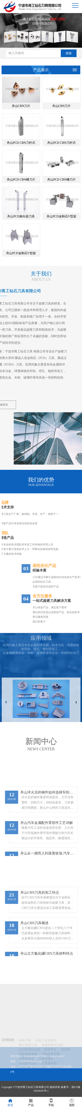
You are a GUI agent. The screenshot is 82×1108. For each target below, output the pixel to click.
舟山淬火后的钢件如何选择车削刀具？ (47, 853)
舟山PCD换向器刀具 (33, 216)
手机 (51, 1102)
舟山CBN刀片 (33, 106)
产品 (31, 1102)
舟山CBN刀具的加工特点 (39, 953)
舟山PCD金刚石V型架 (33, 253)
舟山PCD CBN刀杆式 (33, 142)
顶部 (72, 1102)
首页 (10, 1102)
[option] (41, 29)
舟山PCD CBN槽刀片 (33, 179)
